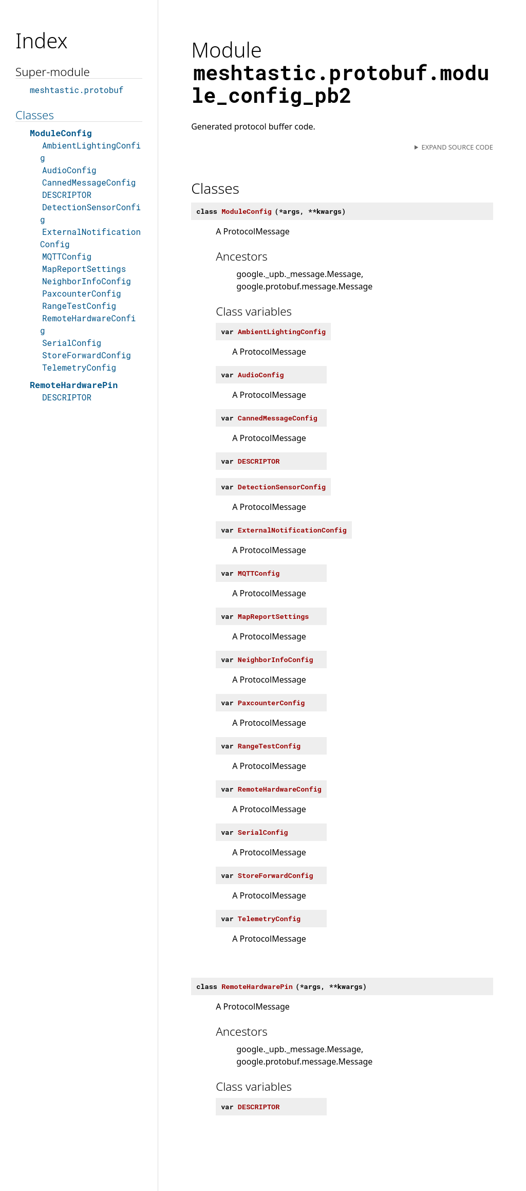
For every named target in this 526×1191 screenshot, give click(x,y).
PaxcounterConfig (81, 293)
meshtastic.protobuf (76, 89)
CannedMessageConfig (89, 182)
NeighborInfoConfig (86, 281)
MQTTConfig (66, 256)
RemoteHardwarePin (74, 385)
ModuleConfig (61, 133)
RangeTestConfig (79, 305)
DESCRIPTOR (66, 194)
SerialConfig (71, 342)
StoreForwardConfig (86, 355)
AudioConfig (69, 169)
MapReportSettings (84, 268)
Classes (34, 115)
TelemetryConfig (79, 367)
